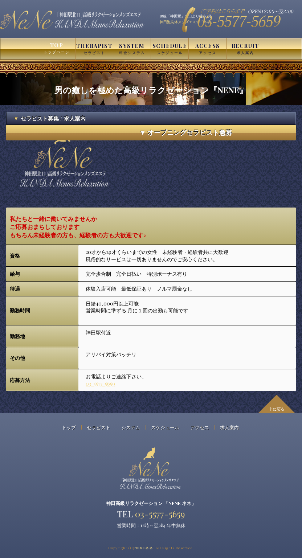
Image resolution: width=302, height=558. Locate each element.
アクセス (199, 427)
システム (130, 427)
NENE (143, 547)
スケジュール (165, 427)
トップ (69, 427)
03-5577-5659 (100, 383)
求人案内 (229, 427)
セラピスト (98, 427)
